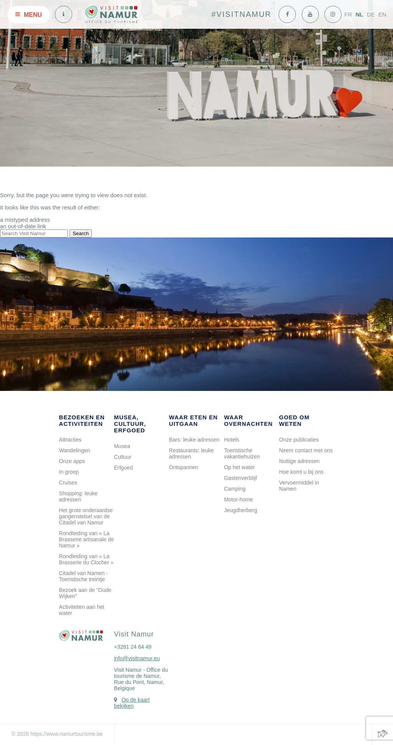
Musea (122, 446)
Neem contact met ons (306, 450)
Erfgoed (123, 468)
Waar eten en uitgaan (193, 420)
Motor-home (238, 499)
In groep (69, 472)
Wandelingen (74, 450)
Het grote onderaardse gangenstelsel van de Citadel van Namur (86, 516)
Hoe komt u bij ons (301, 472)
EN (382, 14)
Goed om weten (294, 420)
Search (81, 233)
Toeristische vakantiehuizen (242, 453)
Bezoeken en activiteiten (82, 420)
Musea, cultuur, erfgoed (130, 423)
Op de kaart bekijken (132, 703)
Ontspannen (183, 467)
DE (371, 14)
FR (348, 14)
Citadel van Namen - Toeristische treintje (83, 576)
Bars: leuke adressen (194, 440)
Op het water (239, 467)
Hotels (231, 440)
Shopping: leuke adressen (78, 496)
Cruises (68, 483)
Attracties (70, 440)
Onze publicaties (299, 440)
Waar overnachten (248, 420)
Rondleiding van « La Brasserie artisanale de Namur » (86, 539)
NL (359, 14)
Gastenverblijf (240, 478)
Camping (235, 489)
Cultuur (122, 457)
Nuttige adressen (299, 461)
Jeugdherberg (240, 510)
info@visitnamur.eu (137, 658)
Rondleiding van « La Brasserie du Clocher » (86, 559)
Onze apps (72, 461)
